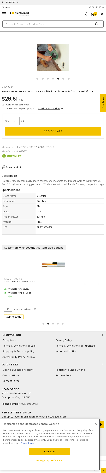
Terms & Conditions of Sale (19, 345)
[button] (37, 79)
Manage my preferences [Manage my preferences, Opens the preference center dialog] (50, 460)
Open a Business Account (17, 369)
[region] (50, 444)
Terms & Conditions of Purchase (75, 345)
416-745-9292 (12, 2)
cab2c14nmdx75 (13, 278)
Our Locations (10, 375)
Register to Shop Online (70, 369)
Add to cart (53, 131)
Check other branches (49, 108)
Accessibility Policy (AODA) (18, 356)
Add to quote (13, 316)
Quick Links (53, 364)
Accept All (50, 451)
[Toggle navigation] (4, 14)
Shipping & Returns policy (18, 351)
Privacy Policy (63, 340)
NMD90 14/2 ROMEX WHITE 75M (19, 281)
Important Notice (66, 351)
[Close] (95, 423)
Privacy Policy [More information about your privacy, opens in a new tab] (27, 442)
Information (53, 335)
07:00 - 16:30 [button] (95, 7)
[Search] (53, 24)
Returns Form (63, 375)
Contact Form (10, 380)
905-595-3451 (29, 403)
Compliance (9, 340)
